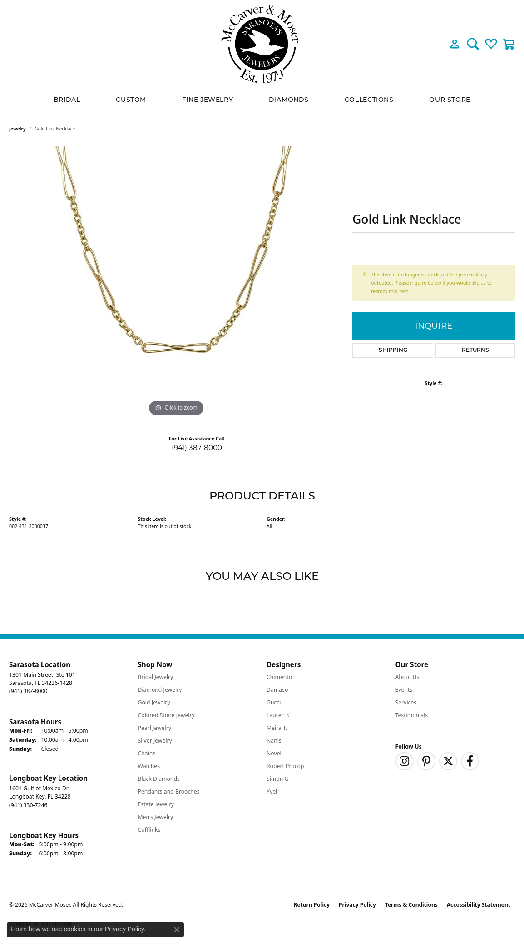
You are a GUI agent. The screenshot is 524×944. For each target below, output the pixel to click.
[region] (176, 282)
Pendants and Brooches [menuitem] (169, 791)
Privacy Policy (357, 905)
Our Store (449, 99)
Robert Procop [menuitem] (285, 766)
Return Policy (312, 905)
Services (406, 702)
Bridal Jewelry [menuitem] (155, 677)
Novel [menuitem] (274, 753)
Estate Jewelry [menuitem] (156, 804)
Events (404, 690)
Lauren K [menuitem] (278, 715)
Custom (131, 99)
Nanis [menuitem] (274, 740)
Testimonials (411, 715)
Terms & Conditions (411, 905)
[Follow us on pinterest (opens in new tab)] (426, 761)
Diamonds (289, 99)
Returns (475, 350)
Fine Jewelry (207, 99)
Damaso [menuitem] (277, 690)
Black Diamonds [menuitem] (159, 779)
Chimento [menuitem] (279, 677)
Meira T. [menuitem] (277, 728)
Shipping (393, 350)
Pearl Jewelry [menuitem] (155, 728)
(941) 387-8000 (197, 447)
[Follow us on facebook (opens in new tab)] (470, 761)
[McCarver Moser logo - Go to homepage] (262, 44)
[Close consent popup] (176, 929)
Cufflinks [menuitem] (149, 830)
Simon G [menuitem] (277, 779)
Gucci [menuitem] (274, 702)
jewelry (17, 128)
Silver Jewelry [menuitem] (155, 740)
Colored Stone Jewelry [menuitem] (166, 715)
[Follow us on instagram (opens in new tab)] (404, 761)
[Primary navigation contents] (262, 100)
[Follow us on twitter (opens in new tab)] (448, 761)
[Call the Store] (28, 691)
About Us (407, 677)
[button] (454, 44)
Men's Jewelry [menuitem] (155, 817)
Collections (369, 99)
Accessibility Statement (478, 905)
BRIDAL (67, 99)
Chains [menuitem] (147, 753)
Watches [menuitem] (149, 766)
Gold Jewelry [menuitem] (154, 702)
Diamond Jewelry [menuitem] (160, 690)
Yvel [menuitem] (272, 791)
